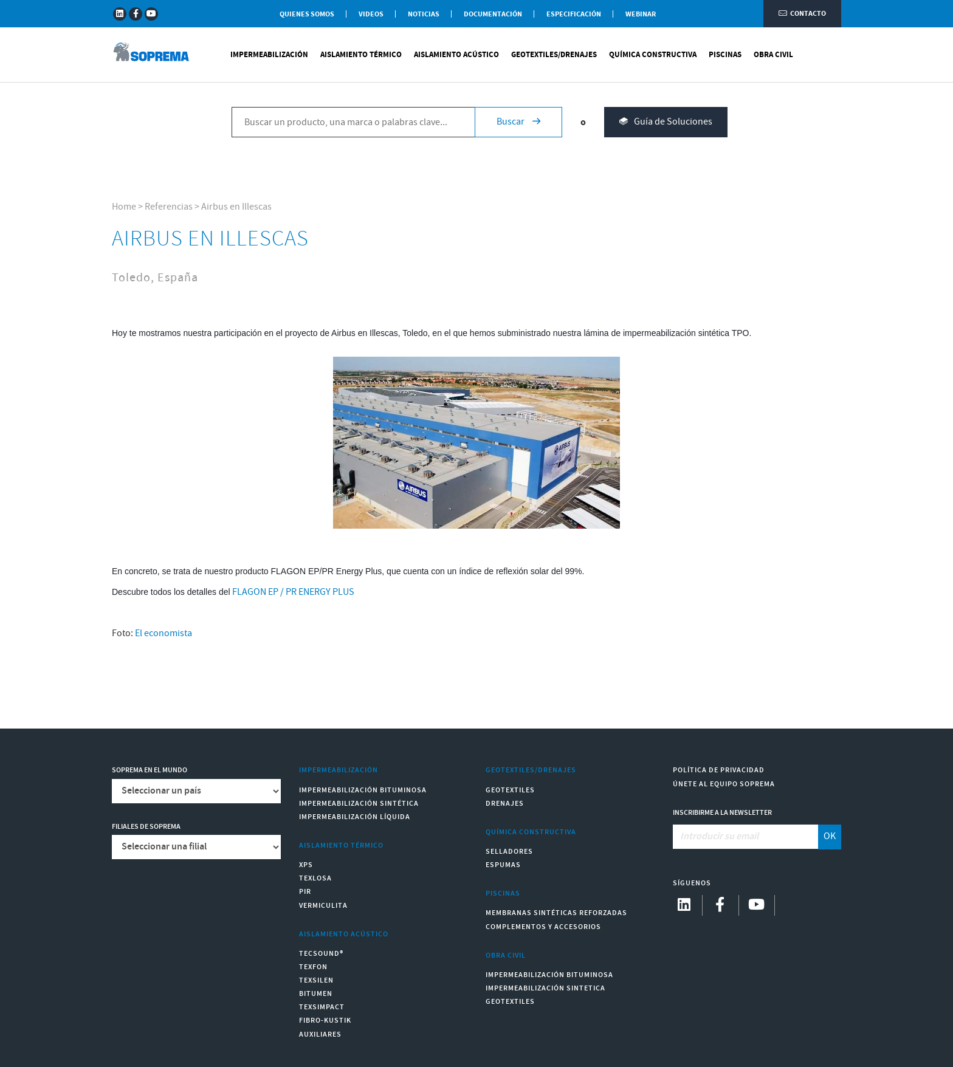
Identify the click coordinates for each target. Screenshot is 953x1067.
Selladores (509, 851)
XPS (306, 865)
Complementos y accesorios (543, 927)
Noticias (423, 14)
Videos (371, 14)
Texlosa (315, 878)
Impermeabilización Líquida (354, 817)
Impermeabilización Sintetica (545, 988)
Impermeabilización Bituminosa (363, 790)
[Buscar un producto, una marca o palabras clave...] (353, 122)
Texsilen (316, 980)
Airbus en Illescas (236, 207)
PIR (305, 892)
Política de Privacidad (719, 770)
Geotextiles (510, 790)
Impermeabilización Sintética (359, 803)
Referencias (169, 207)
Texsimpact (322, 1007)
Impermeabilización (269, 54)
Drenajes (505, 803)
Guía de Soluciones (665, 122)
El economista (163, 633)
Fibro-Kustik (325, 1020)
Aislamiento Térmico (361, 54)
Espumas (503, 865)
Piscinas (725, 54)
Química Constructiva (653, 54)
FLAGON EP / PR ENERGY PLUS (293, 592)
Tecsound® (321, 954)
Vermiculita (323, 906)
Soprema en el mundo (149, 770)
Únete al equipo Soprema (724, 784)
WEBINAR (640, 14)
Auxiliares (320, 1034)
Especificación (573, 14)
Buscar (518, 121)
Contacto (802, 13)
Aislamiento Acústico (456, 54)
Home (124, 207)
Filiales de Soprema (146, 827)
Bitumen (315, 994)
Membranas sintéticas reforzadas (556, 913)
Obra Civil (773, 54)
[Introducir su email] (746, 837)
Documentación (493, 14)
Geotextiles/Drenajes (554, 54)
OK (830, 836)
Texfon (313, 967)
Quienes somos (307, 14)
